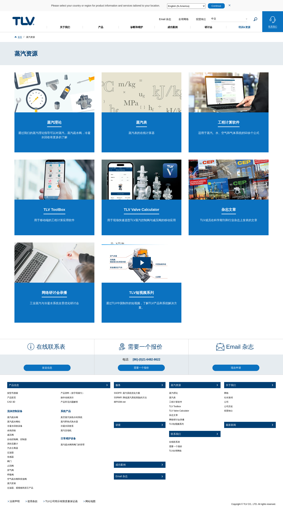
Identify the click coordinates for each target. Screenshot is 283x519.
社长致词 (228, 397)
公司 (226, 402)
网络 (226, 393)
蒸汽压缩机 (66, 430)
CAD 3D (11, 402)
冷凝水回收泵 (67, 426)
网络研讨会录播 (176, 419)
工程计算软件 (175, 402)
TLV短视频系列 (176, 424)
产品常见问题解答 (69, 402)
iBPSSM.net (120, 402)
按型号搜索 (12, 393)
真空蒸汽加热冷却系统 (71, 417)
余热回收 (11, 430)
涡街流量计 (12, 443)
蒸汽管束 (11, 483)
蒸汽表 (172, 397)
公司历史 (228, 406)
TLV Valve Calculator (179, 411)
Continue (216, 6)
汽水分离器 (12, 448)
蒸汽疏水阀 (12, 417)
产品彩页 (11, 397)
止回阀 (10, 466)
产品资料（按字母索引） (72, 393)
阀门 (9, 461)
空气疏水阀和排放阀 (17, 479)
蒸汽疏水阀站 (13, 421)
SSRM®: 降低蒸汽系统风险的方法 (130, 397)
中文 (213, 18)
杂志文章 (173, 415)
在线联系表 (174, 442)
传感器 (10, 457)
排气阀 (10, 470)
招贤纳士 (228, 411)
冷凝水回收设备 (14, 426)
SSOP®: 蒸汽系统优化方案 (127, 393)
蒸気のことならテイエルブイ (23, 21)
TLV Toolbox (175, 406)
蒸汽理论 (173, 393)
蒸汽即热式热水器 (69, 421)
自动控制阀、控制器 (17, 439)
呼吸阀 (10, 474)
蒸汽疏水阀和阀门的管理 (72, 444)
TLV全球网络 (175, 451)
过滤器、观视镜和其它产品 (20, 488)
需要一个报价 (175, 446)
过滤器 (10, 452)
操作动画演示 (67, 397)
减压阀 (10, 435)
